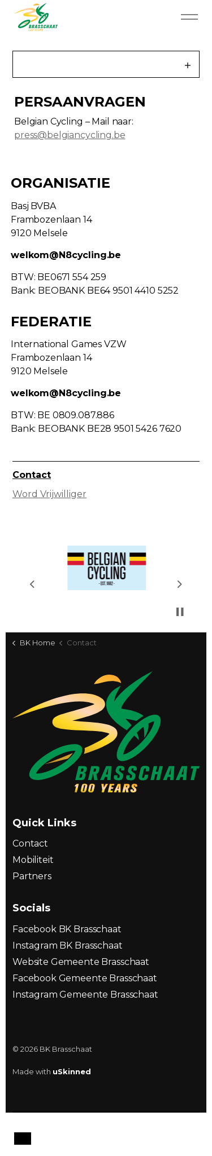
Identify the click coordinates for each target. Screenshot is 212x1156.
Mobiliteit (33, 859)
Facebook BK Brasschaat (67, 929)
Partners (31, 876)
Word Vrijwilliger (49, 494)
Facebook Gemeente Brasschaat (84, 978)
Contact (31, 475)
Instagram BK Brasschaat (67, 945)
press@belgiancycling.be (70, 135)
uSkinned (72, 1071)
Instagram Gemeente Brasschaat (85, 994)
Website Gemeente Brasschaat (80, 961)
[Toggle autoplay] (179, 611)
